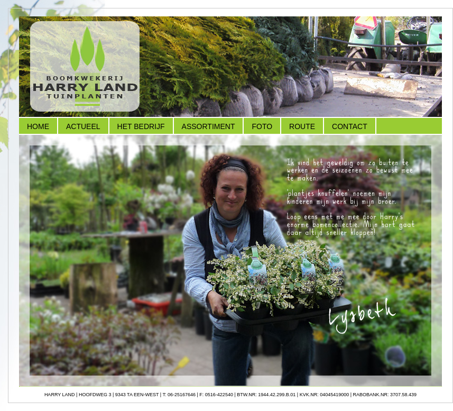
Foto (262, 126)
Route (302, 126)
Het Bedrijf (141, 126)
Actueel (83, 126)
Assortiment (208, 126)
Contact (349, 126)
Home (38, 126)
